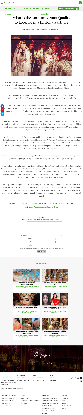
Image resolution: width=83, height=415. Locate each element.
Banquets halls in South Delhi (8, 395)
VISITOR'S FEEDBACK (56, 383)
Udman (23, 395)
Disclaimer (20, 378)
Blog (51, 375)
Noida (63, 400)
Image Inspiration (39, 378)
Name (29, 238)
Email (30, 242)
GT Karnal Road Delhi (67, 405)
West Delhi (65, 398)
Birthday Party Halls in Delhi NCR (50, 403)
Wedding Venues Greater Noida (46, 207)
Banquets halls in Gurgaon (7, 405)
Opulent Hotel (25, 398)
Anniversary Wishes (39, 383)
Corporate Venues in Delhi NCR (50, 400)
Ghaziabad (64, 403)
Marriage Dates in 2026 (48, 410)
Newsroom (44, 413)
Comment (24, 235)
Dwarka (64, 408)
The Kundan (24, 403)
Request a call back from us (68, 9)
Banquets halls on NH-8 (7, 403)
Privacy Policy (22, 375)
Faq (34, 375)
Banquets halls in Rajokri (7, 400)
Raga (22, 405)
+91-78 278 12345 (80, 3)
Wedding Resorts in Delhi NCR (49, 398)
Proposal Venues (46, 395)
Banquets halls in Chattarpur (8, 398)
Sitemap (52, 378)
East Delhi (64, 395)
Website (29, 245)
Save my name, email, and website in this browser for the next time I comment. (42, 248)
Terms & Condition (23, 380)
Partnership (53, 380)
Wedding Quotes (38, 380)
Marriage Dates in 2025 (48, 408)
